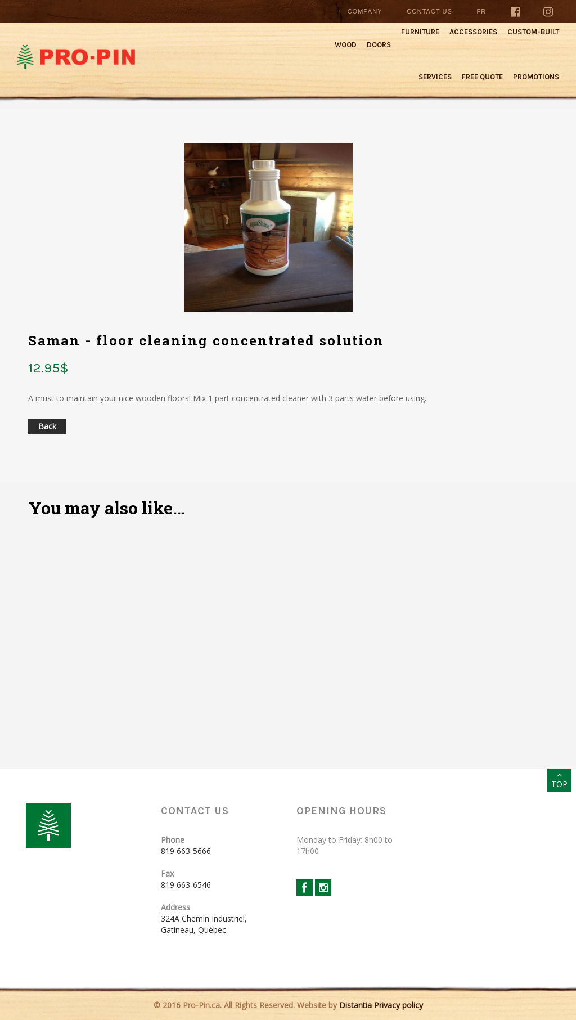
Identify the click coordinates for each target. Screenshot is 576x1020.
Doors (379, 45)
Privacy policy (398, 1005)
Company (365, 11)
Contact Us (429, 11)
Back (47, 426)
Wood (346, 45)
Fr (482, 11)
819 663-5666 (186, 851)
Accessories (473, 32)
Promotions (536, 77)
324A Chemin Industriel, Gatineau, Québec (204, 924)
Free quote (482, 77)
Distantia (355, 1005)
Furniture (420, 32)
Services (435, 77)
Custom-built (533, 32)
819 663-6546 (186, 884)
